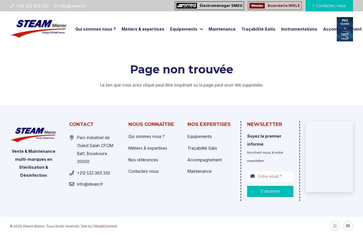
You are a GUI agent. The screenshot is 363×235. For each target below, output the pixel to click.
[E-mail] (348, 226)
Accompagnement (204, 159)
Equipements (199, 136)
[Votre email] (270, 176)
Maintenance (199, 171)
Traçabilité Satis (202, 148)
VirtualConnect (105, 226)
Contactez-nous (143, 171)
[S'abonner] (270, 191)
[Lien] (39, 29)
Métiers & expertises (147, 148)
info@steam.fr (90, 184)
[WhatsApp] (335, 226)
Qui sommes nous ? (146, 136)
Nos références (143, 159)
